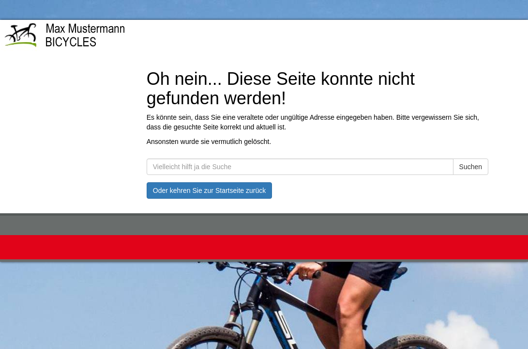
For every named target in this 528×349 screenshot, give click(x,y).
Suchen (470, 167)
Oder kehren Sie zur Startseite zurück (209, 190)
